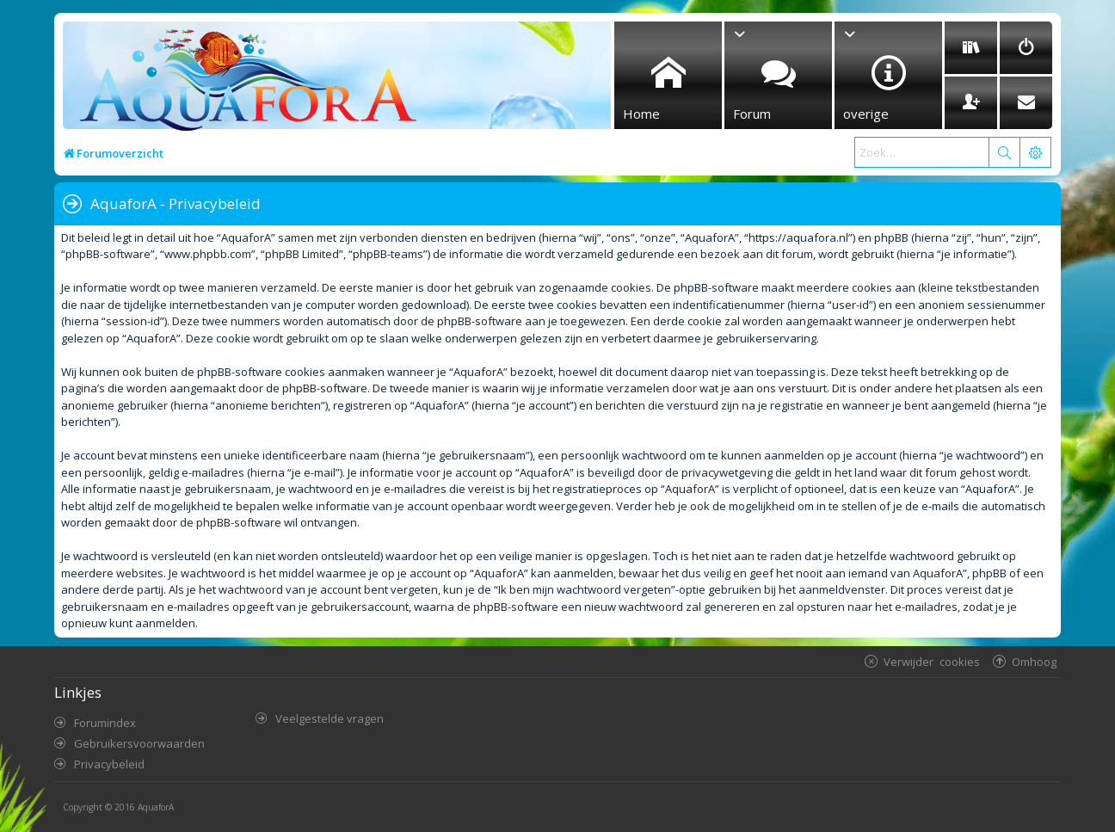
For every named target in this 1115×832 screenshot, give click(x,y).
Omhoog (1034, 661)
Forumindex (105, 722)
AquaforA (156, 807)
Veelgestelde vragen (329, 718)
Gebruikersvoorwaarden (139, 743)
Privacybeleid (109, 764)
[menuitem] (971, 48)
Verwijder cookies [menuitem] (932, 661)
